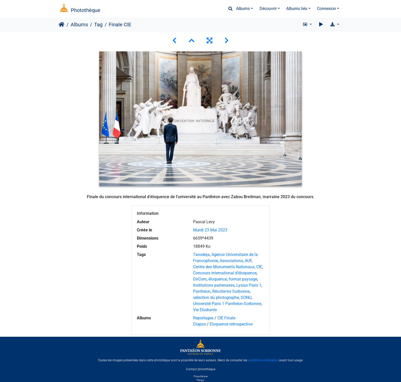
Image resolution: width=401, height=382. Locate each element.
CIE (259, 266)
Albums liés (296, 8)
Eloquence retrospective (231, 324)
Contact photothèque (200, 369)
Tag (98, 24)
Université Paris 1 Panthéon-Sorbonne (227, 303)
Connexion (326, 8)
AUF (248, 260)
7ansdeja (201, 254)
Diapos (200, 324)
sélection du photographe (216, 297)
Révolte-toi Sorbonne (231, 291)
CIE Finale (226, 318)
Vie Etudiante (205, 309)
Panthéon (201, 291)
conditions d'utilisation (263, 360)
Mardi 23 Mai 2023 (210, 230)
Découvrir (268, 8)
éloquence (217, 279)
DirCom (200, 279)
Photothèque (85, 10)
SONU (246, 297)
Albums (243, 8)
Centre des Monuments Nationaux (223, 266)
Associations (231, 260)
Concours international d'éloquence (225, 273)
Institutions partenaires (214, 285)
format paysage (243, 279)
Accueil (61, 24)
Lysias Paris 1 (248, 285)
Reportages (203, 318)
